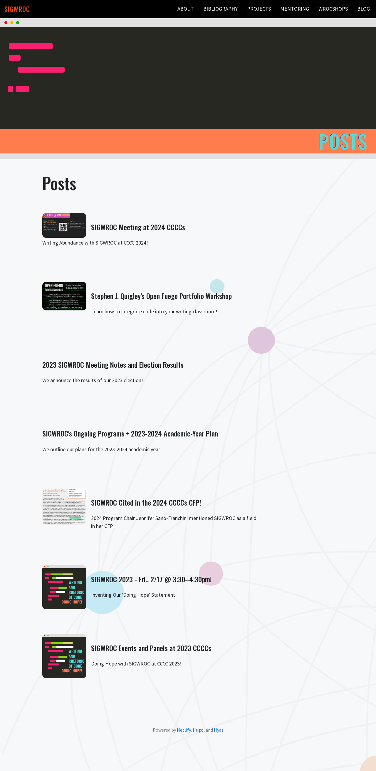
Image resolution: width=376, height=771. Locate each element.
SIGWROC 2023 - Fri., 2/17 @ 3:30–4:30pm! (151, 579)
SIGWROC (17, 9)
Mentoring (294, 8)
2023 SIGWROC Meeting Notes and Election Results (113, 364)
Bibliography (220, 8)
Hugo (198, 730)
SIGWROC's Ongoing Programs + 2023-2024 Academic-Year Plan (130, 433)
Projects (259, 8)
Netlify (184, 730)
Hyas (219, 730)
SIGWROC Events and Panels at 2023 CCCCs (151, 648)
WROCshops (333, 8)
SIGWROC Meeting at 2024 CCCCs (138, 227)
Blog (363, 8)
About (185, 8)
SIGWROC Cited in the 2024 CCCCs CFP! (146, 502)
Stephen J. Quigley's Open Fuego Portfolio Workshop (161, 295)
